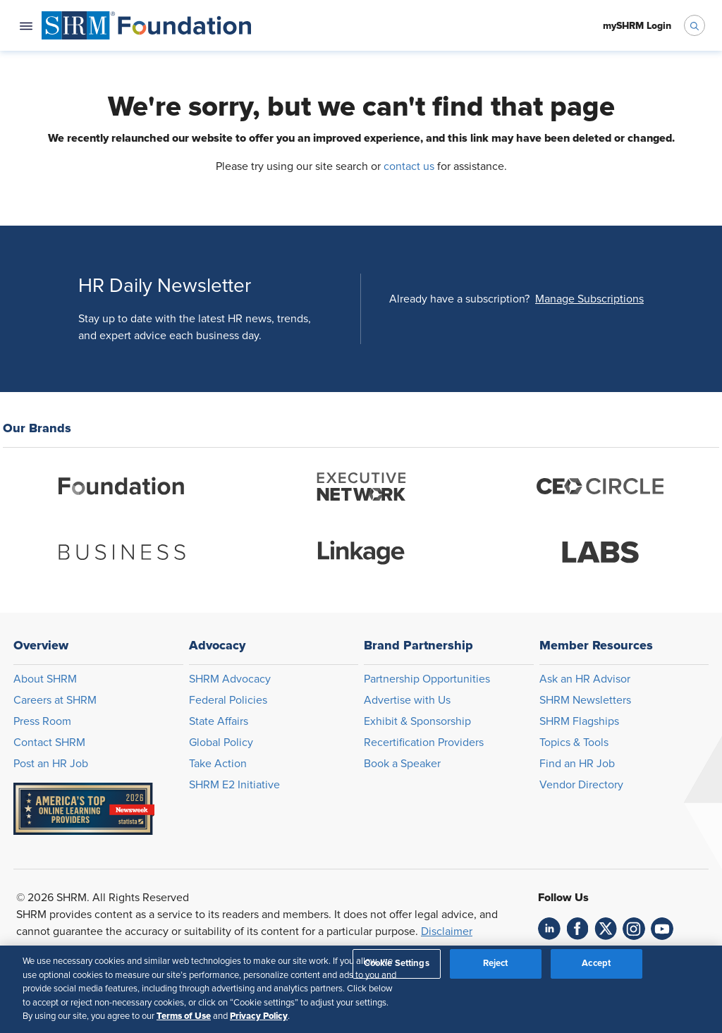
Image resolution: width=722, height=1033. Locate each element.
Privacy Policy (259, 1016)
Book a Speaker (402, 763)
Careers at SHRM (55, 700)
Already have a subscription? (459, 299)
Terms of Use (184, 1016)
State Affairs (218, 721)
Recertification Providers (424, 742)
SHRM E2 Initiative (234, 784)
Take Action (218, 763)
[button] (589, 299)
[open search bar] (694, 25)
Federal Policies (228, 700)
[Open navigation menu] (26, 25)
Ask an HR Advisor (584, 679)
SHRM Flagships (579, 721)
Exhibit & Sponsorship (417, 721)
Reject (495, 963)
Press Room (42, 721)
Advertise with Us (407, 700)
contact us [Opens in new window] (409, 166)
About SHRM (45, 679)
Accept (596, 963)
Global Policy (221, 742)
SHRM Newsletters (585, 700)
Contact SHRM (49, 742)
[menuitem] (146, 25)
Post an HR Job (50, 763)
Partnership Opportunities (427, 679)
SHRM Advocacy (230, 679)
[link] (549, 928)
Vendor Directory (581, 784)
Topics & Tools (573, 742)
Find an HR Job (577, 763)
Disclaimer (446, 931)
